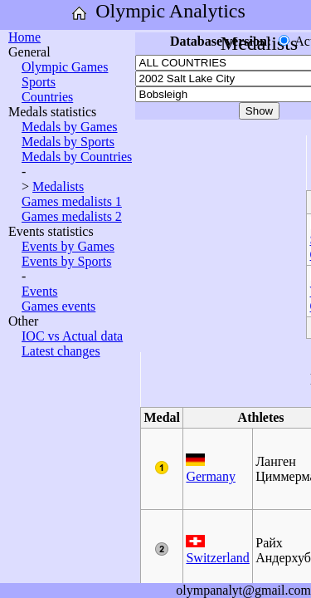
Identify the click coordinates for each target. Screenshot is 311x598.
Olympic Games (65, 67)
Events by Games (68, 246)
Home (24, 37)
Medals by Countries (77, 157)
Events (40, 291)
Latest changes (61, 351)
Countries (47, 97)
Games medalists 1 (72, 201)
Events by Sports (66, 261)
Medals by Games (70, 127)
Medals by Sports (68, 142)
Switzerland (217, 558)
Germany (211, 476)
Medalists (58, 186)
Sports (39, 82)
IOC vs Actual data (72, 336)
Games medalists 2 (72, 216)
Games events (58, 306)
